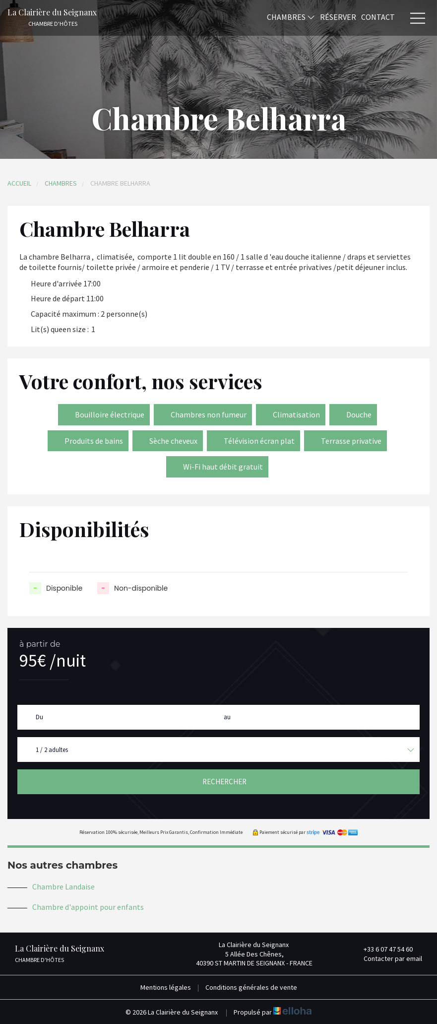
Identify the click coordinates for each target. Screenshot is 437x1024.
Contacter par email (387, 958)
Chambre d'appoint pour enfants (88, 907)
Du (39, 717)
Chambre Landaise (63, 886)
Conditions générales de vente (251, 987)
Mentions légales (165, 987)
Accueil (19, 183)
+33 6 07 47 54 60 (382, 949)
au (227, 717)
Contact (378, 16)
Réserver (338, 16)
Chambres (291, 16)
